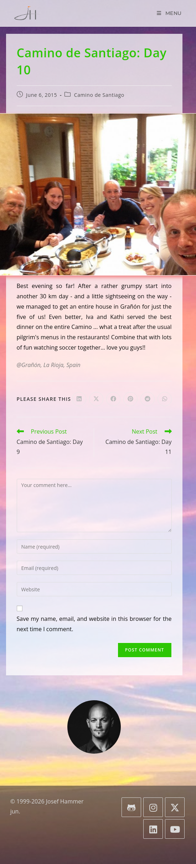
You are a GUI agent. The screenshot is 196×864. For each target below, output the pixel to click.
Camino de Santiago (99, 94)
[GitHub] (131, 807)
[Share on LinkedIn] (79, 399)
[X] (175, 807)
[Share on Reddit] (147, 399)
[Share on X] (96, 399)
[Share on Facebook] (113, 399)
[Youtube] (175, 829)
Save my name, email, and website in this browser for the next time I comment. (94, 624)
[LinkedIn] (153, 829)
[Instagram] (153, 807)
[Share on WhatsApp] (165, 399)
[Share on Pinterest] (130, 399)
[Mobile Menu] (169, 13)
